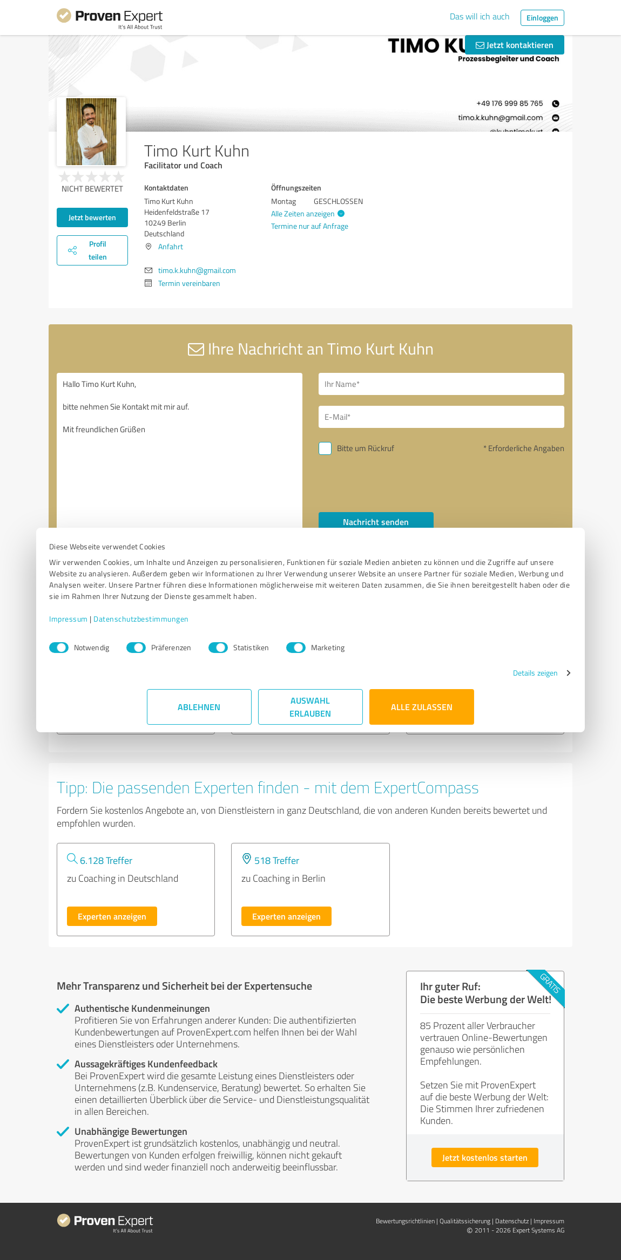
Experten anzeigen (112, 916)
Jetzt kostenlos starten (485, 1157)
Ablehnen (199, 718)
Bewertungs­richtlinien (405, 1220)
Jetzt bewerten (92, 217)
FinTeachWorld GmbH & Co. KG (128, 672)
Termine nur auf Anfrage (309, 226)
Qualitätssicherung (465, 1220)
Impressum (166, 630)
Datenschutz (512, 1220)
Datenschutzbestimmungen (239, 630)
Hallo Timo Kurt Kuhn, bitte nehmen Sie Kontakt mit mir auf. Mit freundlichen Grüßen (179, 464)
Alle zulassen (422, 718)
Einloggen (542, 17)
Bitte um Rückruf (365, 448)
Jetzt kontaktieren (515, 44)
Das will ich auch (480, 16)
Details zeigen (437, 684)
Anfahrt (170, 246)
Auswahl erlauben (311, 718)
